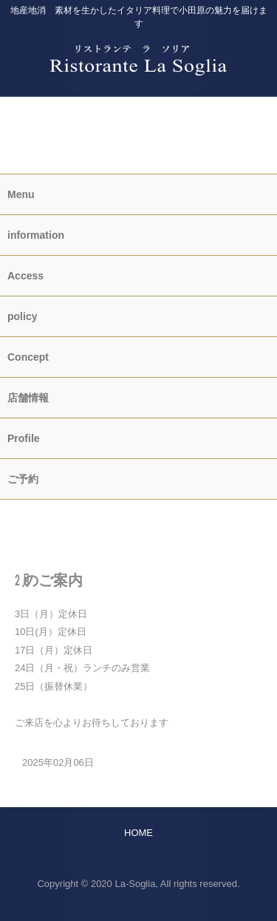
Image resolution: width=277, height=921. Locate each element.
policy (22, 316)
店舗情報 (28, 398)
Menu (21, 194)
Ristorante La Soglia (138, 51)
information (138, 129)
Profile (23, 438)
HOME (138, 510)
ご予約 (138, 107)
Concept (28, 357)
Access (25, 276)
